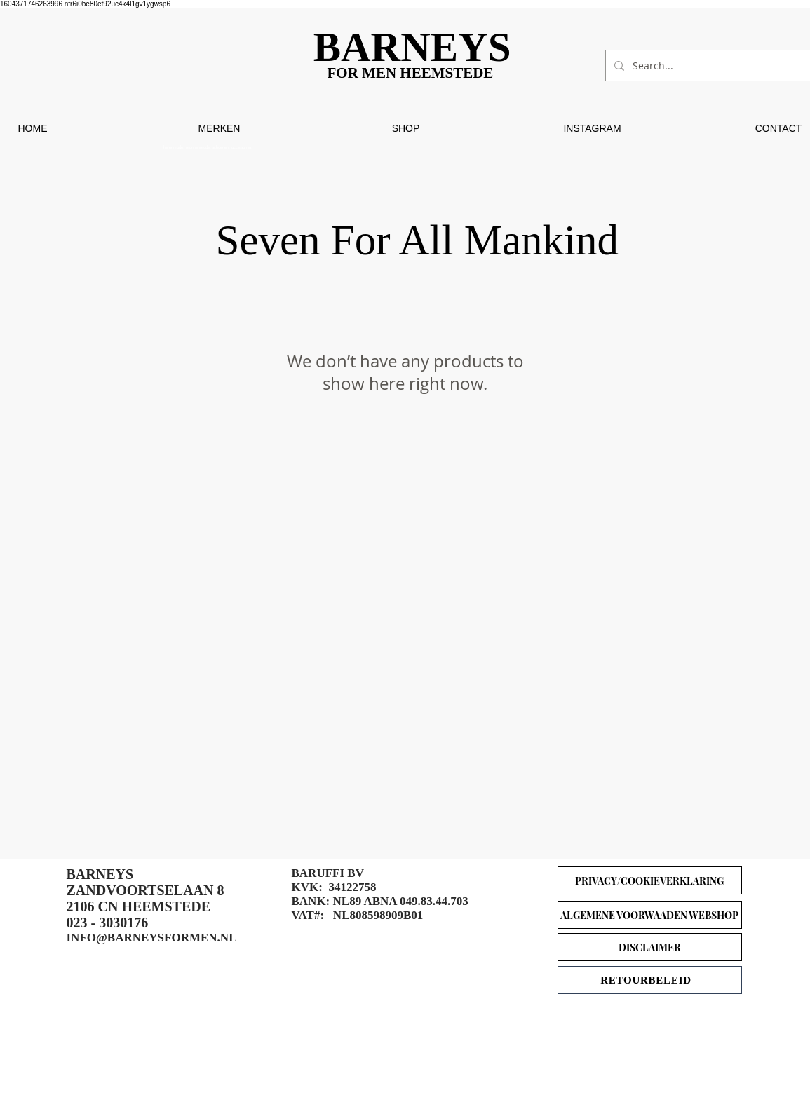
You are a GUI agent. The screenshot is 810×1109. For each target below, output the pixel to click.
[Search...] (711, 65)
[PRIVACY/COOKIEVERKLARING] (650, 880)
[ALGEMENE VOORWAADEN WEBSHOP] (650, 915)
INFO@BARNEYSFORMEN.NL (152, 937)
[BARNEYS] (417, 47)
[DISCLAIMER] (650, 947)
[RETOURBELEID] (650, 980)
